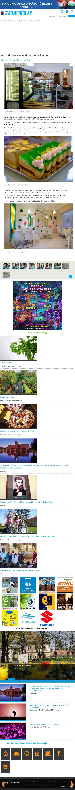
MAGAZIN (20, 21)
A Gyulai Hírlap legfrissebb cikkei (28, 630)
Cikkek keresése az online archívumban (25, 745)
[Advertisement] (37, 38)
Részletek (62, 786)
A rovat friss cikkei (35, 333)
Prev (10, 675)
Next (72, 675)
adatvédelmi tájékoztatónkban (14, 781)
